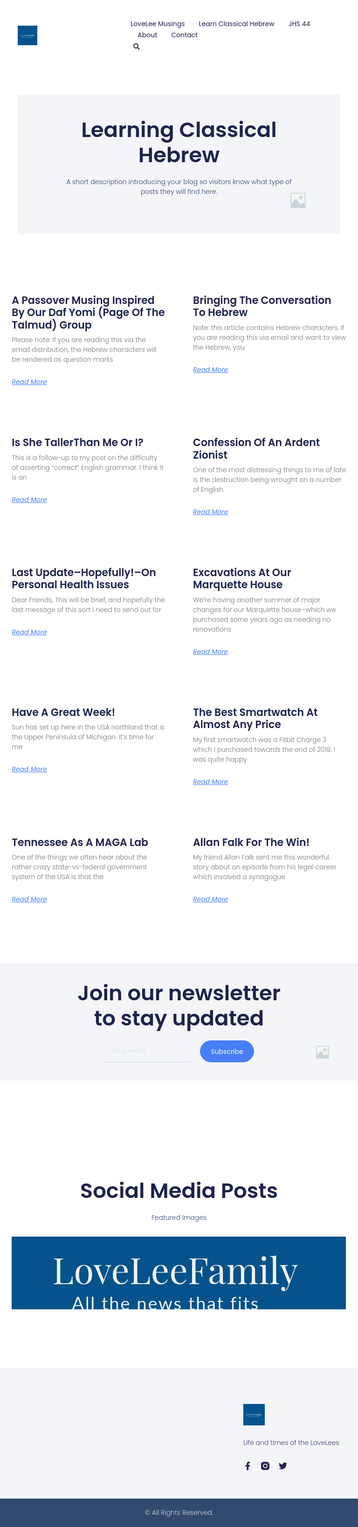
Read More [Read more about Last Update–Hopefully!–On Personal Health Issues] (29, 632)
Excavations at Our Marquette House (242, 578)
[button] (137, 47)
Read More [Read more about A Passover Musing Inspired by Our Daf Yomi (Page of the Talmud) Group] (29, 381)
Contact (184, 35)
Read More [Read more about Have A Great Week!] (29, 769)
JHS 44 (299, 23)
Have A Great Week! (63, 712)
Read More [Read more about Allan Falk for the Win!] (210, 899)
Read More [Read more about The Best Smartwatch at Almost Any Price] (210, 781)
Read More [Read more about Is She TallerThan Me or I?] (29, 499)
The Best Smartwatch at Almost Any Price (255, 718)
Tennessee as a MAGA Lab (80, 842)
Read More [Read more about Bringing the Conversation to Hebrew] (210, 369)
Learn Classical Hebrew (237, 23)
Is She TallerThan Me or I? (77, 442)
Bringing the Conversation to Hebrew (262, 306)
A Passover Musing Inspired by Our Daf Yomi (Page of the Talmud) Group (88, 312)
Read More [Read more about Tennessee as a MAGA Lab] (29, 899)
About (147, 35)
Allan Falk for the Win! (251, 842)
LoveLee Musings (158, 23)
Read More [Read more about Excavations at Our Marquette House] (210, 651)
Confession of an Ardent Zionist (256, 448)
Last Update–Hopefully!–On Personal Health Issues (84, 578)
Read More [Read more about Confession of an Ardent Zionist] (210, 512)
